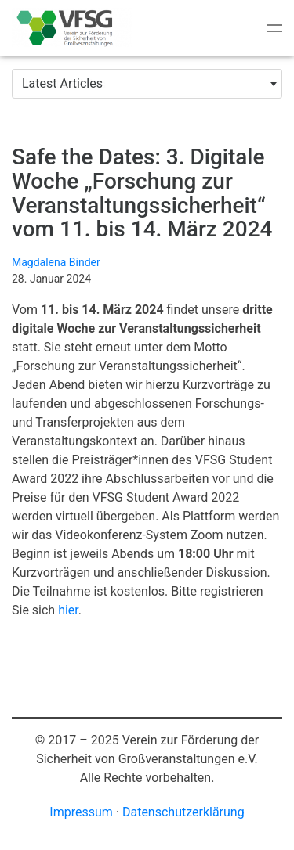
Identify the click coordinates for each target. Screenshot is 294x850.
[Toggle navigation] (274, 28)
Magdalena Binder (56, 262)
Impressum (81, 812)
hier (68, 610)
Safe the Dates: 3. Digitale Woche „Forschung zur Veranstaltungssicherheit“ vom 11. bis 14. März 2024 (142, 193)
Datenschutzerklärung (183, 812)
